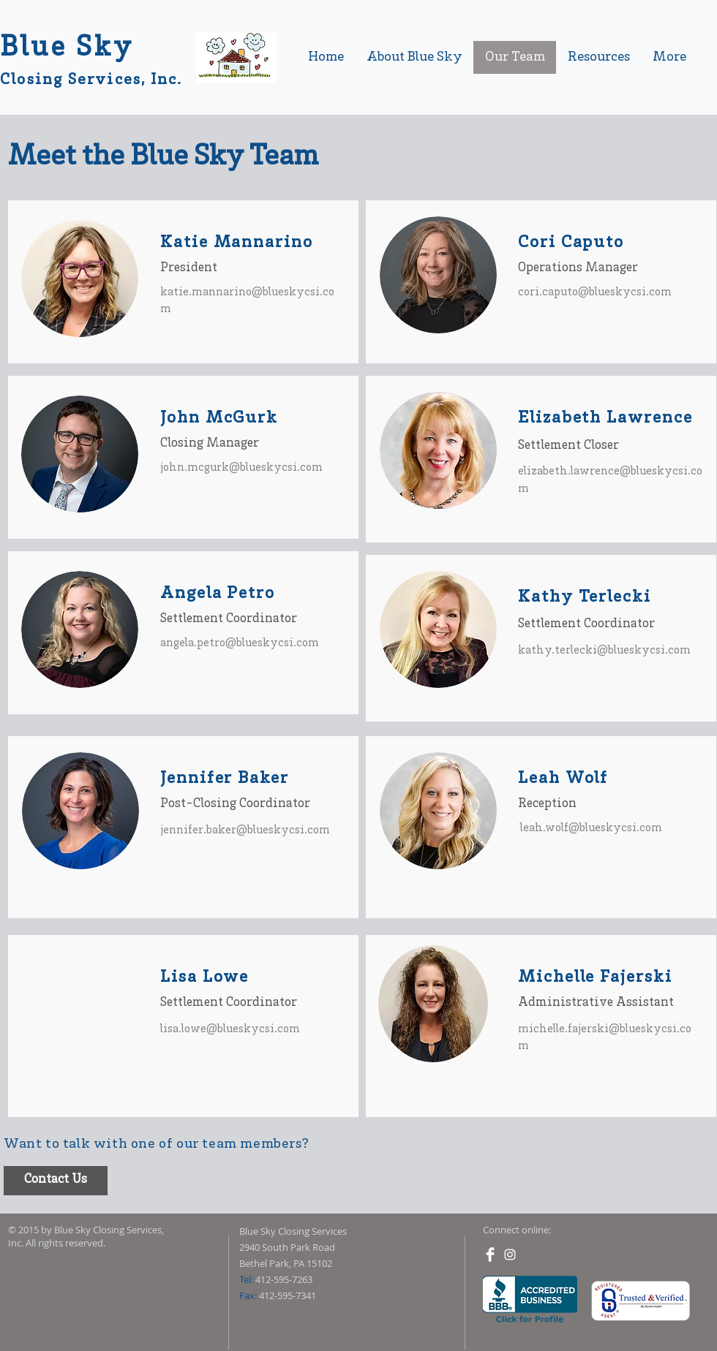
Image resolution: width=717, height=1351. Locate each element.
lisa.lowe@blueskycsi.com (230, 1029)
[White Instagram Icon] (510, 1254)
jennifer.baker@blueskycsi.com (245, 830)
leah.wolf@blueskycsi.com (591, 828)
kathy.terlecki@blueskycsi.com (604, 650)
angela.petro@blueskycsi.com (239, 643)
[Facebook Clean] (490, 1254)
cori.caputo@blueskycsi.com (595, 292)
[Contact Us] (56, 1180)
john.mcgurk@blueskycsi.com (241, 468)
